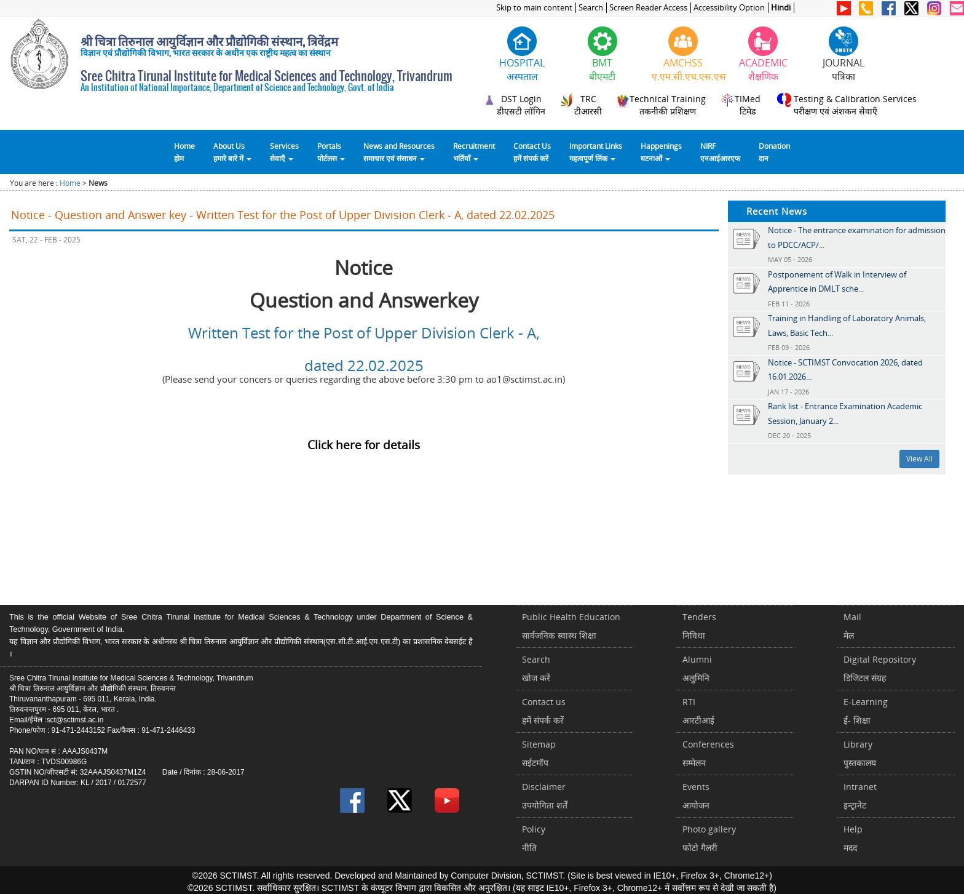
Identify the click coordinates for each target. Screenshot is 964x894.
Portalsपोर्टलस (331, 152)
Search (591, 7)
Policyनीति (533, 838)
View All (919, 458)
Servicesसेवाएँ (284, 152)
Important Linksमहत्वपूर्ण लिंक (595, 152)
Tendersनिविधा (699, 626)
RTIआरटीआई (698, 711)
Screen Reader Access (648, 7)
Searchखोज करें (536, 668)
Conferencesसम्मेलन (708, 753)
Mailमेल (852, 626)
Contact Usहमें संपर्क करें (532, 152)
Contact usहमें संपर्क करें (544, 711)
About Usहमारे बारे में (232, 152)
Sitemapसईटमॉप (539, 753)
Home (70, 183)
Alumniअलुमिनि (697, 668)
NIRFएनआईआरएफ (720, 152)
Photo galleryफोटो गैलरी (709, 838)
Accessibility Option (729, 7)
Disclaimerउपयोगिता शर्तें (544, 796)
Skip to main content (534, 7)
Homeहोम (184, 152)
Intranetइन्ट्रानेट (860, 796)
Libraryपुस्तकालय (860, 753)
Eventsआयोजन (695, 796)
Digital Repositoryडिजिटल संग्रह (880, 668)
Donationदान (774, 152)
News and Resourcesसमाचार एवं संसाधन (399, 152)
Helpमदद (853, 838)
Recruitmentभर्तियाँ (474, 152)
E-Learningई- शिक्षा (866, 711)
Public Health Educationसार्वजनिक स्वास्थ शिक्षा (571, 626)
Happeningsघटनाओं (661, 152)
